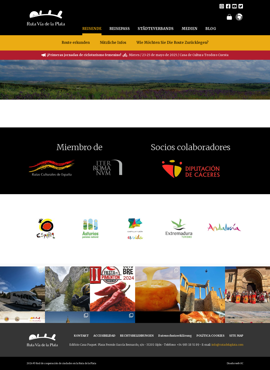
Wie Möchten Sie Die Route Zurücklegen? (172, 42)
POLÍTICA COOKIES (211, 335)
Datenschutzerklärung (175, 335)
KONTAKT (81, 335)
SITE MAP (236, 335)
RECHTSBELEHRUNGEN (137, 335)
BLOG (210, 28)
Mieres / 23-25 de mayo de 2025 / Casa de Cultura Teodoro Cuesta (179, 55)
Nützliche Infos (113, 42)
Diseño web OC (235, 363)
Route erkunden (76, 42)
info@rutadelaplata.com (227, 344)
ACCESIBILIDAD (104, 335)
